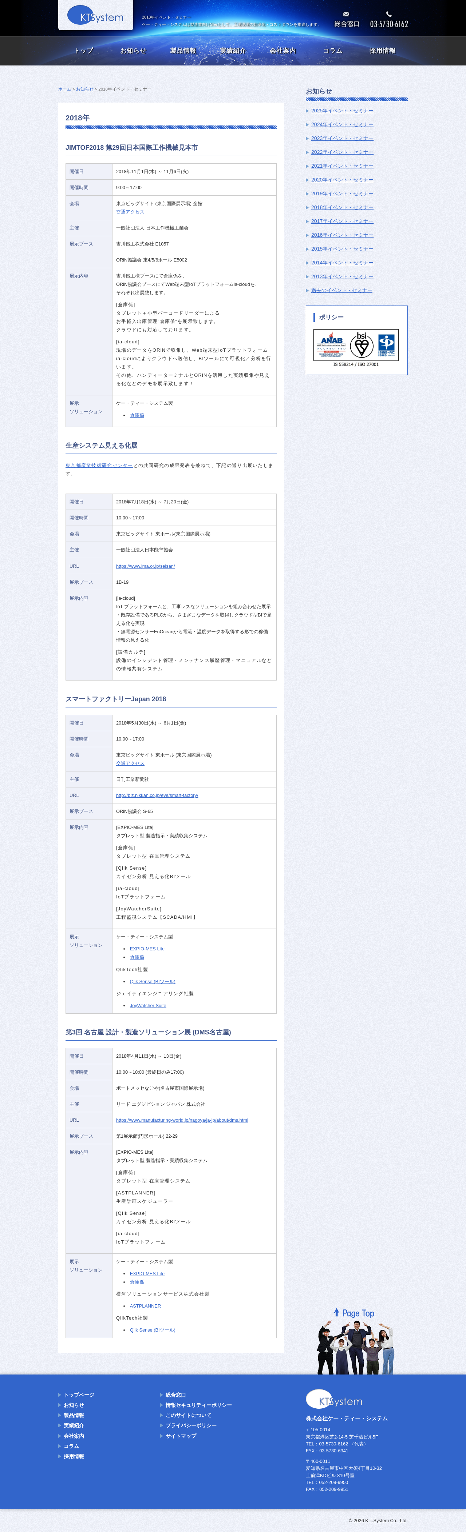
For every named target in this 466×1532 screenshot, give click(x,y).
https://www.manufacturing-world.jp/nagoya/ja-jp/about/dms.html (182, 1120)
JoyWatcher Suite (148, 1005)
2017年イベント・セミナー (342, 221)
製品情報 (183, 50)
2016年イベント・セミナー (342, 235)
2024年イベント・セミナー (342, 124)
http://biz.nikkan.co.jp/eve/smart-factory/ (157, 795)
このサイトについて (189, 1415)
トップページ (79, 1395)
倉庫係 (137, 415)
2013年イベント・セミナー (342, 276)
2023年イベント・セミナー (342, 138)
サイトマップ (181, 1436)
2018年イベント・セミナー (342, 207)
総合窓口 (176, 1395)
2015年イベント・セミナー (342, 249)
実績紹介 (233, 50)
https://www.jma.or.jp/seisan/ (145, 566)
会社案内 (283, 50)
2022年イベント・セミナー (342, 152)
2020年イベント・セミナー (342, 180)
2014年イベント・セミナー (342, 263)
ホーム (64, 89)
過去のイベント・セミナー (341, 290)
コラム (333, 50)
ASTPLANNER (145, 1306)
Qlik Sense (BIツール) (152, 981)
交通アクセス (130, 212)
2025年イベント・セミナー (342, 110)
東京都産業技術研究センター (99, 465)
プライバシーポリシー (191, 1425)
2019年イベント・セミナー (342, 193)
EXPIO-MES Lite (147, 948)
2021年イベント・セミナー (342, 166)
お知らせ (133, 50)
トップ (83, 50)
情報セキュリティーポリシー (199, 1405)
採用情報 (383, 50)
